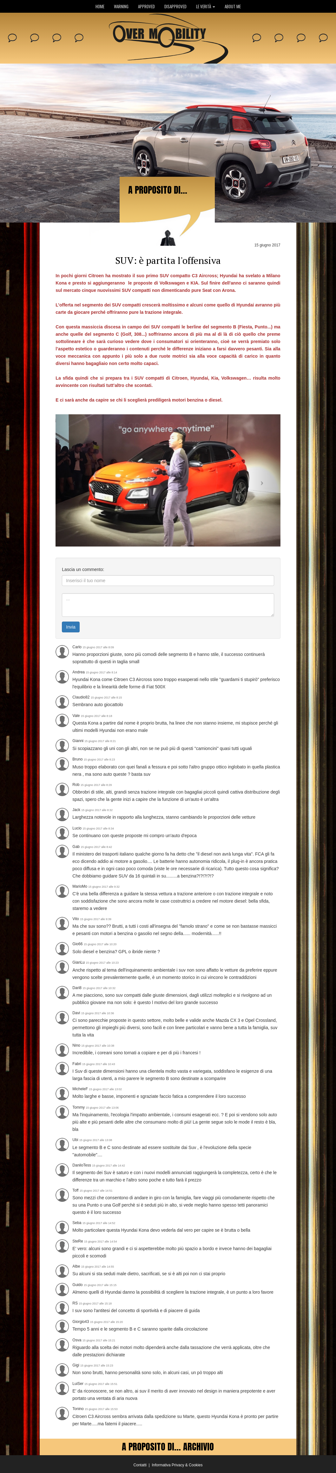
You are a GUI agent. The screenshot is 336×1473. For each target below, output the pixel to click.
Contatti (140, 1465)
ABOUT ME (233, 6)
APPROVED (146, 6)
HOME (100, 6)
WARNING (121, 6)
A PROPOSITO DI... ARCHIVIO (168, 1446)
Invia (71, 627)
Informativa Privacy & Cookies (177, 1465)
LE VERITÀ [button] (205, 6)
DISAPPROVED (175, 6)
